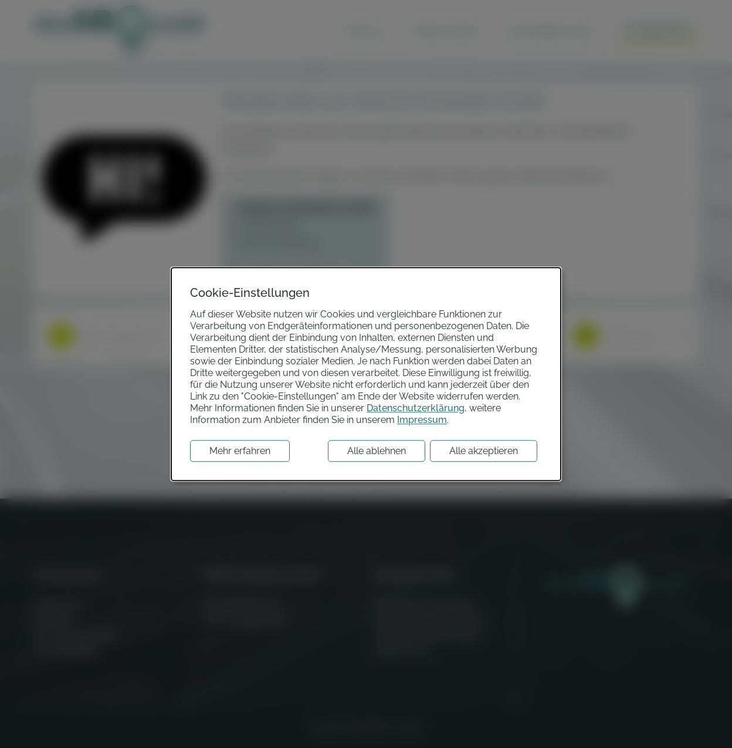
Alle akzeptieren (483, 450)
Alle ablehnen (376, 450)
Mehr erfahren (239, 450)
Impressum (422, 419)
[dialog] (366, 374)
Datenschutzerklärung (416, 408)
